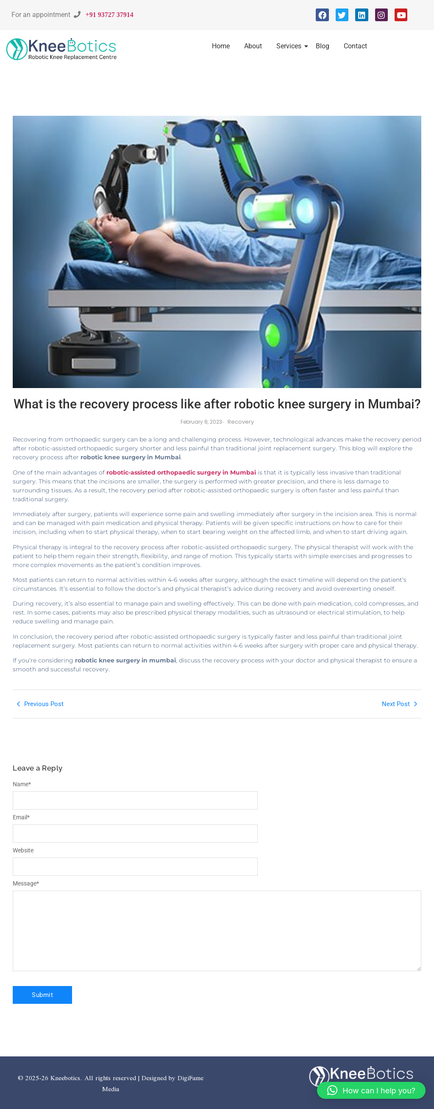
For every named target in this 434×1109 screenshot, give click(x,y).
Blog (322, 46)
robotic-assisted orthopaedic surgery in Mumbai (181, 472)
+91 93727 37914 (110, 14)
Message (26, 883)
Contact (355, 46)
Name (22, 784)
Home (221, 46)
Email (21, 817)
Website (23, 850)
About (253, 46)
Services (290, 46)
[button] (371, 1090)
